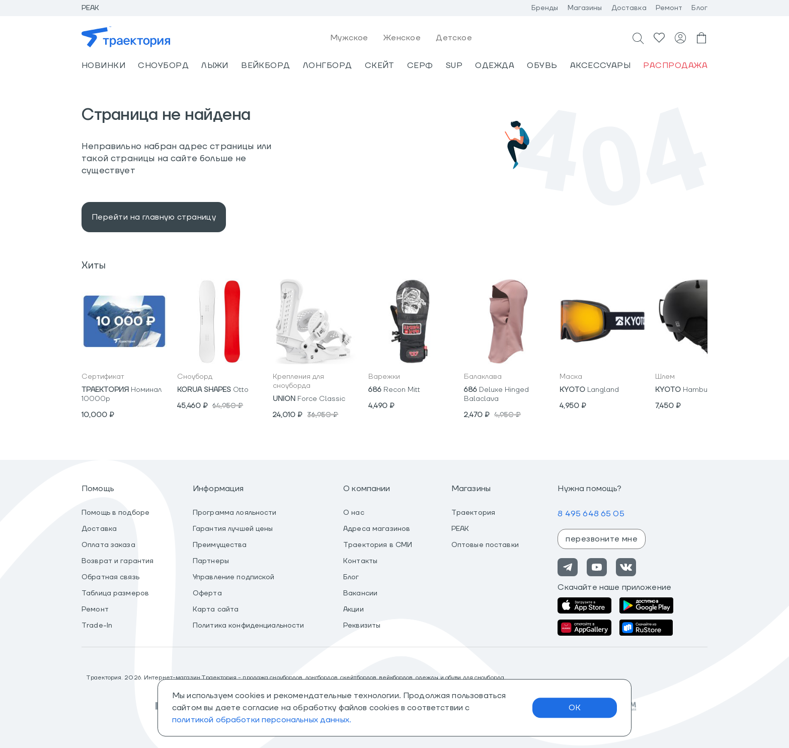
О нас (353, 512)
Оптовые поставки (485, 545)
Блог (699, 8)
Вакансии (360, 593)
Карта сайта (216, 609)
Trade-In (97, 625)
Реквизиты (361, 625)
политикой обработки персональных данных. (261, 720)
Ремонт (669, 8)
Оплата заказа (108, 545)
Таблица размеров (115, 593)
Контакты (360, 561)
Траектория (473, 512)
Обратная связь (110, 577)
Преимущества (220, 545)
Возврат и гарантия (117, 561)
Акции (353, 609)
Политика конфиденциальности (248, 625)
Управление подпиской (234, 577)
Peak (91, 8)
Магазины (585, 8)
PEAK (460, 528)
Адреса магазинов (376, 528)
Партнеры (211, 561)
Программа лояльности (235, 512)
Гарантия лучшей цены (233, 528)
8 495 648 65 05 (591, 514)
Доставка (629, 8)
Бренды (545, 8)
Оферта (207, 593)
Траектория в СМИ (377, 545)
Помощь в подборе (115, 512)
